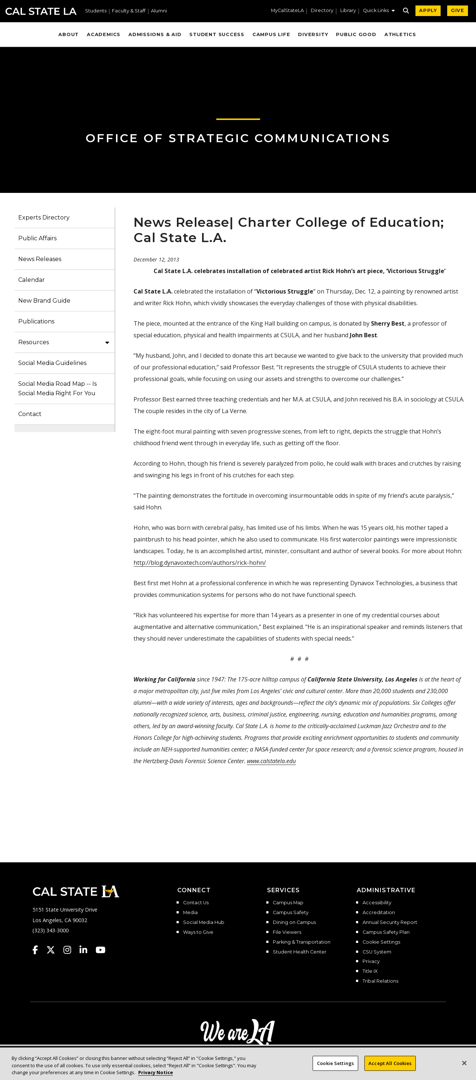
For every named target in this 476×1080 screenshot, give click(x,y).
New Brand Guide (44, 300)
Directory (322, 10)
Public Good (356, 34)
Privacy (371, 961)
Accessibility (377, 902)
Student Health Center (299, 952)
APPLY (428, 10)
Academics (103, 34)
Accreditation (379, 912)
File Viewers (287, 932)
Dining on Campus (294, 922)
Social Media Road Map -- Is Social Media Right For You (57, 388)
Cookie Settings (381, 942)
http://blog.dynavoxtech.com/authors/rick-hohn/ (199, 563)
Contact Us (196, 902)
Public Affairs (37, 238)
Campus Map (288, 902)
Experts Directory (44, 217)
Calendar (31, 279)
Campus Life (271, 34)
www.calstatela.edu (271, 761)
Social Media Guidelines (52, 363)
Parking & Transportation (301, 942)
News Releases (39, 259)
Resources (33, 342)
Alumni (159, 11)
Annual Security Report (390, 922)
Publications (36, 321)
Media (190, 912)
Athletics (400, 34)
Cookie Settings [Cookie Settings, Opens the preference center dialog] (335, 1067)
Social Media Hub (203, 922)
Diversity (313, 34)
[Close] (464, 1068)
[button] (379, 11)
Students (96, 11)
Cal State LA (41, 11)
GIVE (457, 10)
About (68, 34)
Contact (30, 414)
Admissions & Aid (154, 34)
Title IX (370, 971)
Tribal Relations (380, 981)
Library (348, 10)
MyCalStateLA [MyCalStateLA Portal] (287, 10)
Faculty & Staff (129, 11)
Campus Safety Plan (386, 932)
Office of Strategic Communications (238, 138)
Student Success (216, 34)
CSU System (377, 952)
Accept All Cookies (389, 1067)
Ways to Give (198, 932)
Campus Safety (291, 912)
